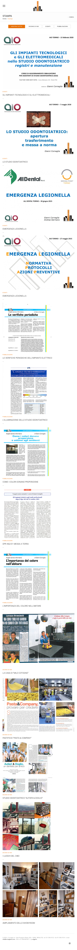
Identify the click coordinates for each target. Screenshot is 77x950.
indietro (71, 17)
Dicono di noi (34, 26)
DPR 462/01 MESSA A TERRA (16, 543)
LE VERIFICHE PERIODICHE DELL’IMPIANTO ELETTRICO (27, 357)
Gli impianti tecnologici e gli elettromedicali (26, 94)
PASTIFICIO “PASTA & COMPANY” (17, 738)
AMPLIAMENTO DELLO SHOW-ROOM (19, 923)
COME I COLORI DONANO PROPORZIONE (20, 481)
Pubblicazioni (62, 26)
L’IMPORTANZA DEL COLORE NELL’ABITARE (22, 606)
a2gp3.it (34, 939)
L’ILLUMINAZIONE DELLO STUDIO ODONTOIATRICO (25, 420)
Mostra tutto (16, 26)
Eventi (48, 26)
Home (4, 19)
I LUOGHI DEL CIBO (11, 856)
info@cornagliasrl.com (9, 939)
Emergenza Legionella (14, 228)
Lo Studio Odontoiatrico (15, 161)
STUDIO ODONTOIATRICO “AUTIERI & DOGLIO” (23, 798)
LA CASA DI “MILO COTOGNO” (15, 673)
